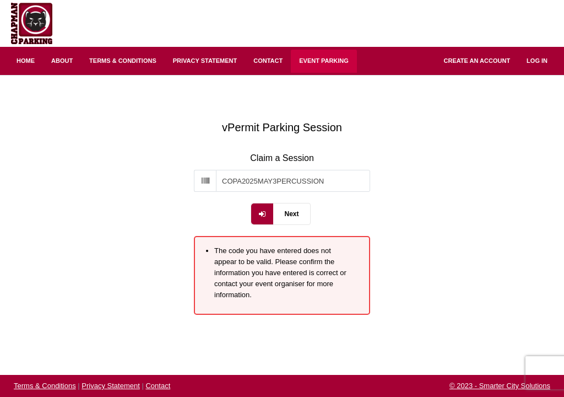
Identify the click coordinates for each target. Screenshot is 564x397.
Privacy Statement (205, 60)
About (62, 60)
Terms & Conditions (122, 60)
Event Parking (324, 60)
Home (26, 60)
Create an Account (477, 60)
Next (291, 214)
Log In (537, 60)
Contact (268, 60)
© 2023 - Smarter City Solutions (499, 386)
